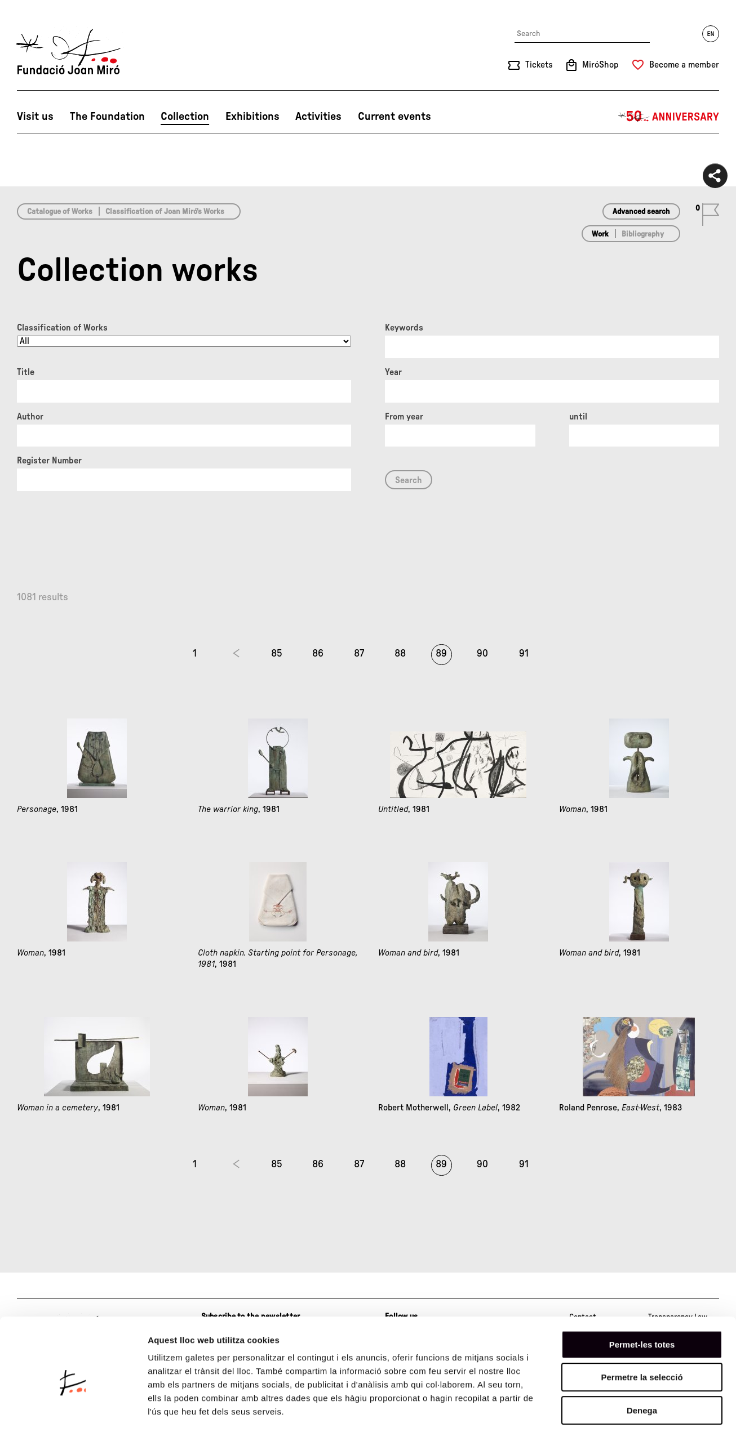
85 (276, 654)
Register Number (49, 460)
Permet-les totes (642, 1299)
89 (441, 654)
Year (393, 372)
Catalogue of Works (59, 212)
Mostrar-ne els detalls (649, 1415)
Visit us (35, 116)
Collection (185, 116)
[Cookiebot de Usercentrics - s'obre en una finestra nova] (73, 1415)
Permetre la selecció (641, 1332)
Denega (642, 1365)
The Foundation (107, 116)
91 (524, 654)
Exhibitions (252, 116)
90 (482, 654)
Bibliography (643, 234)
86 (317, 654)
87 (359, 654)
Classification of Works (62, 327)
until (578, 416)
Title (25, 372)
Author (30, 416)
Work (600, 234)
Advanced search (641, 212)
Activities (318, 116)
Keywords (404, 327)
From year (404, 416)
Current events (394, 116)
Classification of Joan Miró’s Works (164, 212)
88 (400, 654)
